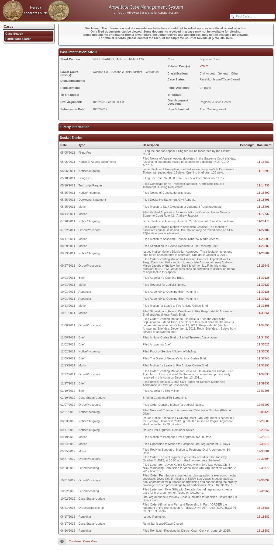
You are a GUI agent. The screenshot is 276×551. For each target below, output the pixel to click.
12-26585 (263, 421)
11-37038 (263, 351)
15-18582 (263, 516)
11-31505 (263, 305)
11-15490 (263, 192)
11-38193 (263, 365)
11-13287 (263, 161)
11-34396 (263, 337)
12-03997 (263, 404)
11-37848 (263, 358)
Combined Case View (83, 541)
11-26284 (263, 253)
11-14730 (263, 185)
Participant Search (18, 38)
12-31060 (263, 491)
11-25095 (263, 239)
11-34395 (263, 325)
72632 (204, 66)
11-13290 (263, 170)
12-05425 (263, 412)
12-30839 (263, 480)
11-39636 (263, 383)
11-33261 (263, 313)
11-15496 (263, 206)
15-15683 (263, 507)
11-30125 (263, 277)
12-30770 (263, 467)
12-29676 (263, 437)
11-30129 (263, 298)
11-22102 (263, 230)
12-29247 (263, 430)
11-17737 (263, 214)
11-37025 (263, 344)
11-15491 (263, 199)
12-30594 (263, 458)
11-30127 (263, 284)
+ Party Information (74, 127)
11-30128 (263, 291)
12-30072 (263, 444)
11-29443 (263, 265)
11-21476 (263, 221)
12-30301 (263, 451)
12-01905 (263, 390)
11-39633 (263, 374)
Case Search (14, 33)
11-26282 (263, 246)
